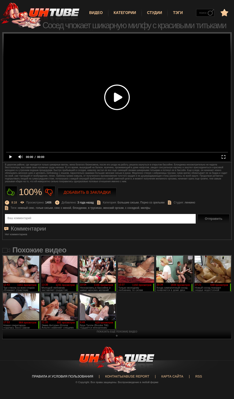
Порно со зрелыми (152, 202)
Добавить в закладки (87, 192)
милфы (145, 208)
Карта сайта (172, 376)
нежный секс (26, 208)
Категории (125, 13)
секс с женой (62, 208)
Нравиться (11, 192)
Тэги (178, 13)
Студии (154, 13)
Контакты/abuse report (127, 376)
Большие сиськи (128, 202)
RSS (198, 376)
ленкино (189, 202)
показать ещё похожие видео (117, 331)
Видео (96, 13)
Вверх (223, 376)
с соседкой (132, 208)
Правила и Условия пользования (62, 376)
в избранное (224, 12)
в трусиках (95, 208)
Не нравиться (49, 192)
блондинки (79, 208)
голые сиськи (44, 208)
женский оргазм (113, 208)
